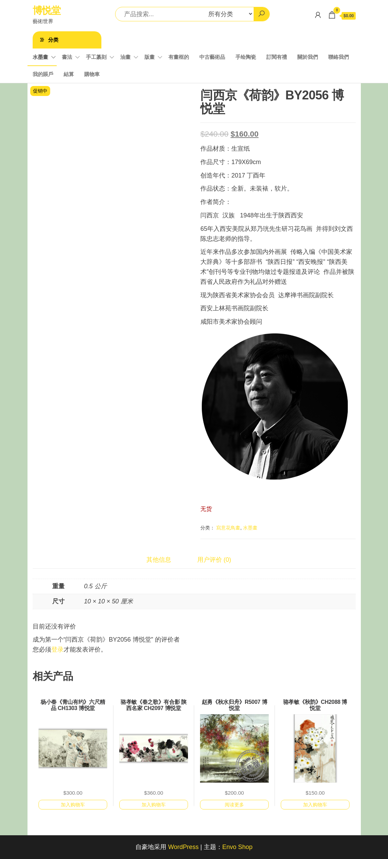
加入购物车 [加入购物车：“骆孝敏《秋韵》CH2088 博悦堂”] (315, 804)
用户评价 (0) (214, 559)
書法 (67, 57)
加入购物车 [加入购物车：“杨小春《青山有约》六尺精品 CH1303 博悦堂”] (73, 804)
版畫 (149, 57)
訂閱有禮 (276, 57)
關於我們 (307, 57)
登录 (57, 649)
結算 (69, 74)
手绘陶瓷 (245, 57)
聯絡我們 (338, 57)
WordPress (183, 847)
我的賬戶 (43, 74)
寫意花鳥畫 (228, 527)
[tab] (164, 559)
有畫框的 (178, 57)
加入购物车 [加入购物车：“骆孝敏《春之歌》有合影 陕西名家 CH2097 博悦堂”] (154, 804)
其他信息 (158, 559)
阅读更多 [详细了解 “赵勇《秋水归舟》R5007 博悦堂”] (234, 804)
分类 (53, 40)
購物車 (92, 74)
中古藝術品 (212, 57)
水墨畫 (40, 57)
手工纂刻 (96, 57)
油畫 (125, 57)
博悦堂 (47, 10)
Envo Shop (237, 847)
